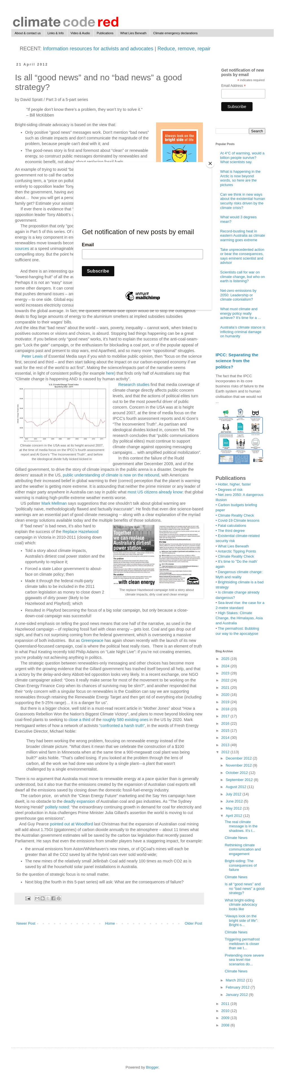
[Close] (210, 163)
